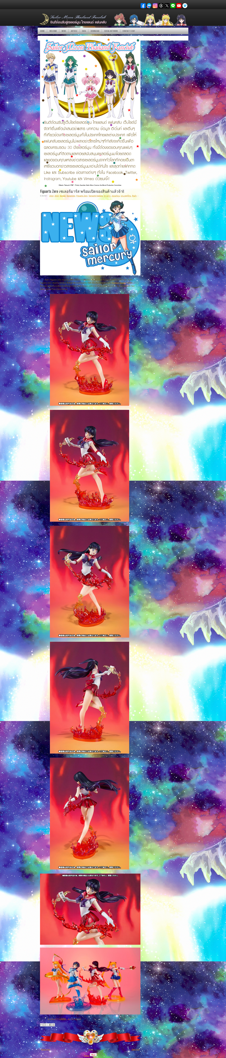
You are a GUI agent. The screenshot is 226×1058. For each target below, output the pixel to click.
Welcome (53, 31)
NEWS (64, 31)
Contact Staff (129, 31)
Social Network (111, 31)
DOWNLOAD (95, 31)
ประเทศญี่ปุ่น (126, 196)
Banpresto (71, 196)
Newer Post (45, 1049)
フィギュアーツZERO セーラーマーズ (64, 1019)
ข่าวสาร (107, 196)
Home (42, 31)
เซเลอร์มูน (116, 196)
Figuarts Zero (81, 196)
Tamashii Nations (96, 196)
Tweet (86, 1056)
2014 (51, 196)
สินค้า (134, 196)
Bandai (63, 196)
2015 (56, 196)
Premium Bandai (119, 283)
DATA (84, 31)
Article (74, 31)
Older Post (135, 1049)
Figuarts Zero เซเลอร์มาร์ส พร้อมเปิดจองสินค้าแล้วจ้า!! (82, 191)
